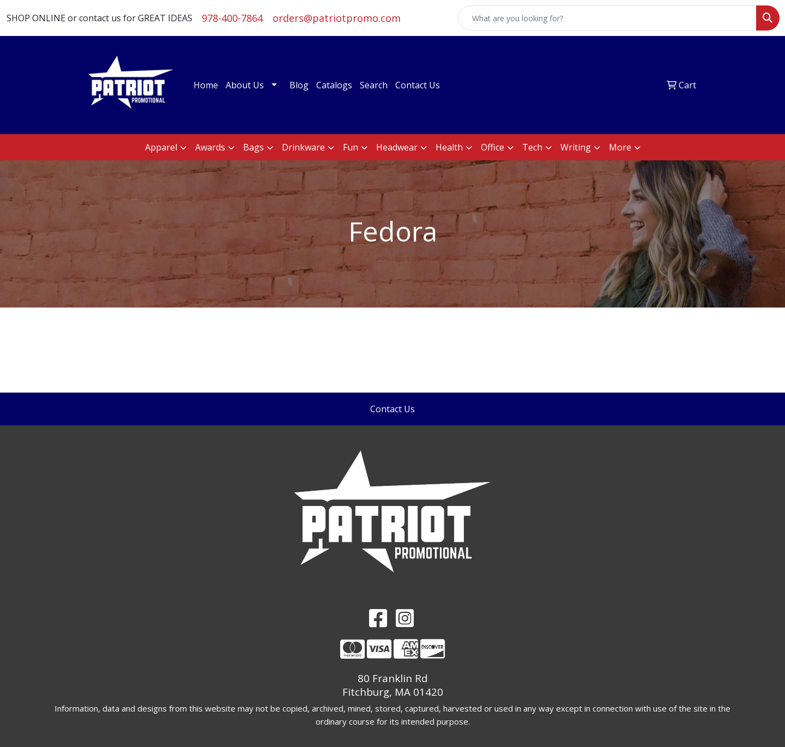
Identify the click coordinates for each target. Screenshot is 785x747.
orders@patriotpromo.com (337, 18)
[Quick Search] (607, 18)
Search (374, 85)
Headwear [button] (397, 147)
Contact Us (417, 85)
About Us (245, 85)
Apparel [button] (161, 147)
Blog (299, 85)
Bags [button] (253, 147)
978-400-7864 (232, 18)
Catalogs (334, 85)
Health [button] (449, 147)
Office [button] (492, 147)
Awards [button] (210, 147)
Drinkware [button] (303, 147)
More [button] (620, 147)
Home (206, 85)
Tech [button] (532, 147)
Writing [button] (575, 147)
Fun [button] (350, 147)
